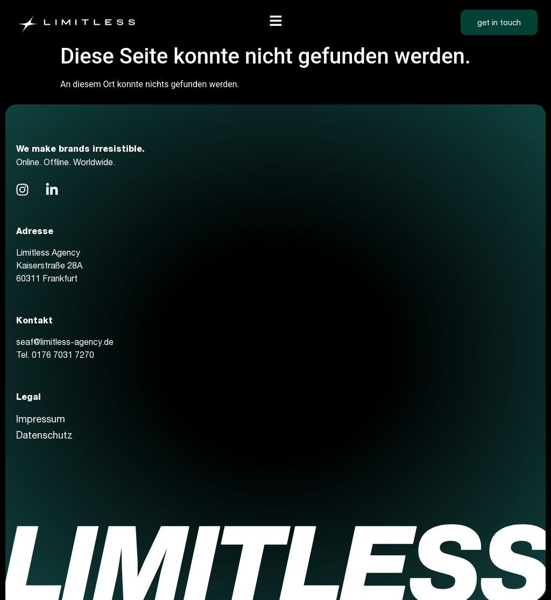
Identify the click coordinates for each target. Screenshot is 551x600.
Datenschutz (44, 435)
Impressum (40, 419)
